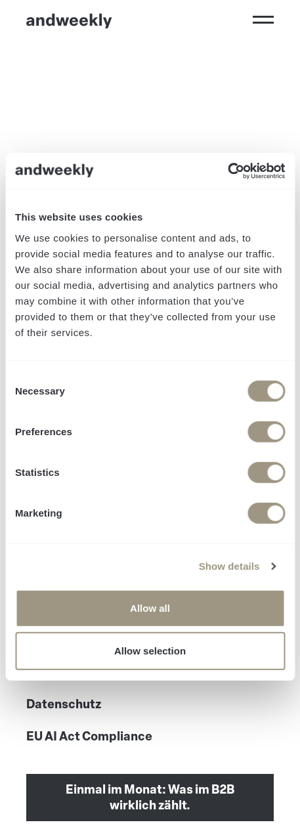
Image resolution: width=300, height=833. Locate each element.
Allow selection (150, 650)
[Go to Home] (69, 21)
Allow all (150, 607)
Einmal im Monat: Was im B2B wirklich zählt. (150, 797)
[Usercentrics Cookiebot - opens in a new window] (227, 170)
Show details (229, 566)
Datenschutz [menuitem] (63, 704)
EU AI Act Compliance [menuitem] (89, 736)
